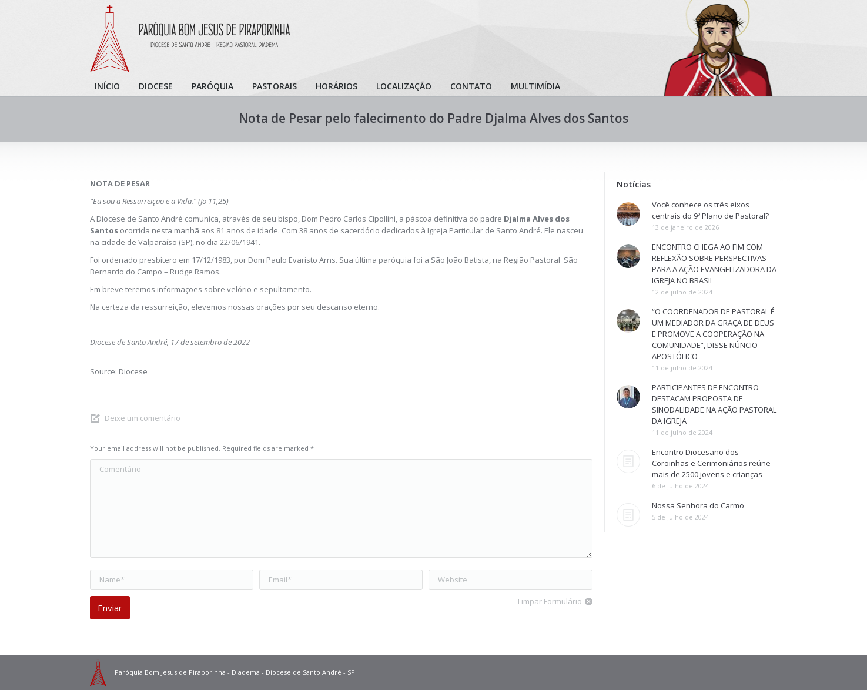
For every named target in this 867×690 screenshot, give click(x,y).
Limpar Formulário (550, 601)
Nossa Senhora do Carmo (698, 505)
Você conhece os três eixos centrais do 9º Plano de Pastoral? (710, 210)
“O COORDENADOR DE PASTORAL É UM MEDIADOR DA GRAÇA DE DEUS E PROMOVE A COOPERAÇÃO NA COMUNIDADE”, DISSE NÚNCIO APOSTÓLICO (713, 333)
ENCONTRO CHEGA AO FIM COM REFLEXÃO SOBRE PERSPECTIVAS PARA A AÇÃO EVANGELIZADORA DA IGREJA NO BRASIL (714, 264)
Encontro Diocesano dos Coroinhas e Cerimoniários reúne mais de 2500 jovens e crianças (711, 463)
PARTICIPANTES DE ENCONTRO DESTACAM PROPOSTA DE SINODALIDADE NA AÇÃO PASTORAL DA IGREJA (714, 404)
